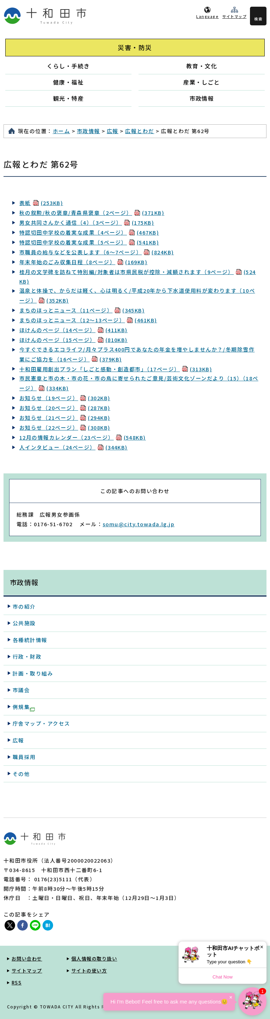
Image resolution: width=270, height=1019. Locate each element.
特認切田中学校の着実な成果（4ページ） (89, 232)
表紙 (41, 202)
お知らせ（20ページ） (64, 407)
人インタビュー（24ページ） (73, 447)
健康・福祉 (68, 82)
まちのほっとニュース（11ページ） (81, 310)
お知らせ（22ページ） (64, 427)
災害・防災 (135, 47)
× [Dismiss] (261, 947)
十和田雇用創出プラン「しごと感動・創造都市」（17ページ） (115, 369)
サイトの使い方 (89, 970)
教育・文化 (201, 66)
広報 (112, 131)
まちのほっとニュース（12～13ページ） (88, 320)
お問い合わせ (27, 958)
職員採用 (24, 756)
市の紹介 (24, 606)
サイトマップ (234, 16)
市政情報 (201, 98)
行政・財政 (27, 656)
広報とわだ (139, 131)
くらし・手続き (68, 66)
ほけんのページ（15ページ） (73, 339)
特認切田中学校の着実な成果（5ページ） (89, 242)
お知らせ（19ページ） (64, 398)
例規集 (24, 707)
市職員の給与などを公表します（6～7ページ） (96, 252)
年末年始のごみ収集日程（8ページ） (83, 262)
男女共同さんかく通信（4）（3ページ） (86, 222)
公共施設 (24, 623)
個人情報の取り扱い (94, 958)
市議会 (21, 690)
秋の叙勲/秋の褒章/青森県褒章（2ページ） (91, 212)
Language (207, 16)
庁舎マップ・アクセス (41, 723)
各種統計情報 (30, 640)
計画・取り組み (33, 673)
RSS (16, 982)
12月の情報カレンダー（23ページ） (82, 437)
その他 (21, 773)
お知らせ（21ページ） (64, 417)
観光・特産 (68, 98)
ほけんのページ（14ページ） (73, 330)
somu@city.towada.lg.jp (138, 524)
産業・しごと (201, 82)
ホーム (61, 131)
